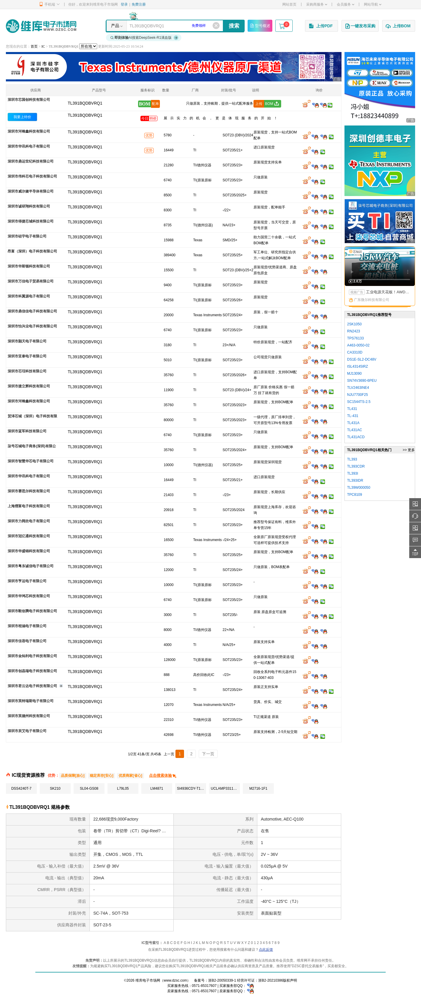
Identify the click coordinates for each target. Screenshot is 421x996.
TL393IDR (355, 480)
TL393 (352, 459)
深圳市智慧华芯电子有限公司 (31, 461)
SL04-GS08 (89, 788)
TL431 (352, 409)
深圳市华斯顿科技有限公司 (29, 266)
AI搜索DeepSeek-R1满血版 (144, 37)
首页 (34, 46)
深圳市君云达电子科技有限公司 (32, 686)
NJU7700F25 (357, 395)
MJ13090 (354, 373)
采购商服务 (316, 4)
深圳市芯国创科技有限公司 (29, 100)
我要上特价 (22, 117)
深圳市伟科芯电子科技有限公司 (32, 176)
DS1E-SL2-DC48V (361, 359)
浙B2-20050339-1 (222, 980)
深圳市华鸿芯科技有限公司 (29, 596)
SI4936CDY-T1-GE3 (191, 788)
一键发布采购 (360, 26)
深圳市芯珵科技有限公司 (27, 371)
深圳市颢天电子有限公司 (27, 341)
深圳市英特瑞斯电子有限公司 (31, 701)
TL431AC (354, 430)
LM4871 (156, 788)
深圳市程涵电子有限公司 (27, 626)
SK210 (55, 788)
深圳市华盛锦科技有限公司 (29, 551)
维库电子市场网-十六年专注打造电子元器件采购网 (41, 26)
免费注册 (139, 4)
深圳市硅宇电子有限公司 (27, 236)
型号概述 (260, 25)
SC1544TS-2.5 (358, 402)
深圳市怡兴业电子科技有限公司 (32, 326)
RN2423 (353, 331)
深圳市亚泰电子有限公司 (27, 356)
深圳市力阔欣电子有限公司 (29, 521)
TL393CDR (356, 466)
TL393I (352, 473)
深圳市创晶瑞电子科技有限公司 (32, 671)
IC (43, 46)
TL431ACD (355, 437)
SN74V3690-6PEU (362, 381)
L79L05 (123, 788)
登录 (124, 4)
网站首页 (289, 4)
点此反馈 (266, 950)
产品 (115, 25)
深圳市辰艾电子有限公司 (27, 731)
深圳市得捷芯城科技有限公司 (31, 221)
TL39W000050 (358, 488)
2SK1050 (354, 324)
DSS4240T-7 (21, 788)
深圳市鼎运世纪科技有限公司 (31, 161)
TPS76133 (355, 338)
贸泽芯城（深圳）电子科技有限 (32, 416)
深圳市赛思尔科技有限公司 (29, 491)
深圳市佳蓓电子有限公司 (27, 641)
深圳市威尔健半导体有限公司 (31, 191)
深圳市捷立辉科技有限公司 (29, 386)
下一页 (208, 753)
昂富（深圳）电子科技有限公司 (32, 251)
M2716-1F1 (258, 788)
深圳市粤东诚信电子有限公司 (31, 566)
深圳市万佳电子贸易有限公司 (31, 281)
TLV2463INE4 (358, 388)
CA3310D (354, 352)
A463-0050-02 (358, 345)
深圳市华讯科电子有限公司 (29, 146)
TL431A (353, 423)
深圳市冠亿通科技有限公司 (29, 536)
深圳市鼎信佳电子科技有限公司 (32, 311)
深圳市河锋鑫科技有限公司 (29, 131)
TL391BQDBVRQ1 (85, 115)
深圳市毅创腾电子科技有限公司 (32, 611)
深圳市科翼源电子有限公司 (29, 296)
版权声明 (290, 980)
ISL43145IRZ (357, 366)
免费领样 (199, 26)
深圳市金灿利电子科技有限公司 (32, 656)
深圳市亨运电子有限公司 (27, 581)
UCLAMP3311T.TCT (225, 788)
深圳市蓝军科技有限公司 (27, 431)
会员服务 (345, 4)
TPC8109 (354, 495)
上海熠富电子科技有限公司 (29, 506)
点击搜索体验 (163, 775)
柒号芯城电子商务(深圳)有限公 (32, 446)
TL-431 (352, 416)
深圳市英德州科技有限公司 (29, 716)
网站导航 (372, 4)
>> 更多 (409, 450)
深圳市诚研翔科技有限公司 (29, 206)
